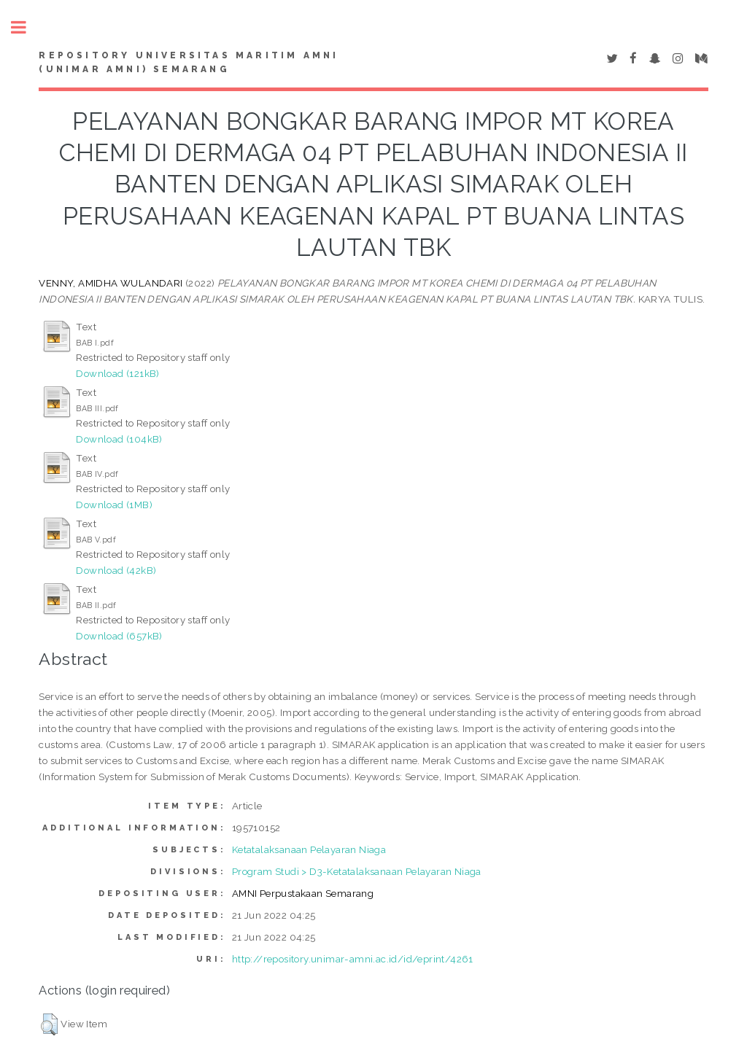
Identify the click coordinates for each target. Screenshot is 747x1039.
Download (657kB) (119, 636)
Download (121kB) (117, 373)
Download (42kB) (116, 570)
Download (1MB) (114, 504)
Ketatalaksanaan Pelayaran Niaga (309, 849)
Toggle (26, 27)
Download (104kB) (119, 439)
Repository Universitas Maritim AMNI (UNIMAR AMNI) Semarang (188, 62)
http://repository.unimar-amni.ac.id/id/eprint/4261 (352, 959)
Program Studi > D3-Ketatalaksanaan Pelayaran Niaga (356, 871)
